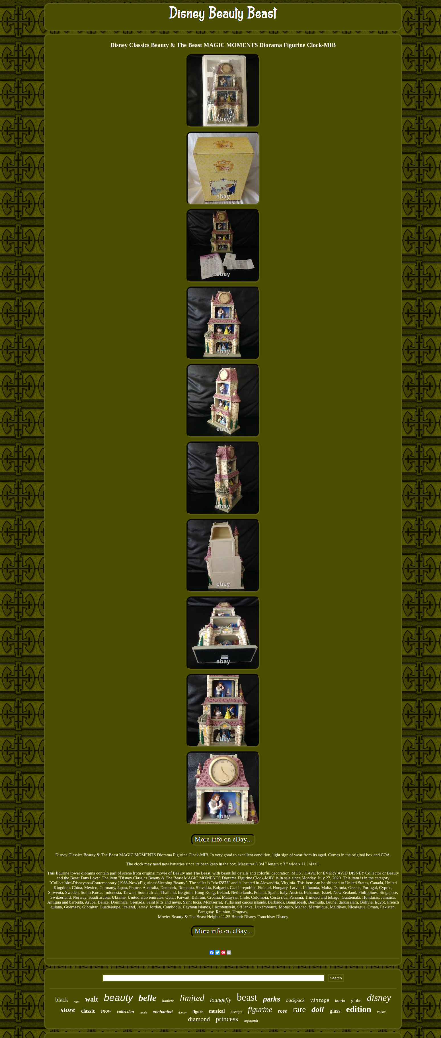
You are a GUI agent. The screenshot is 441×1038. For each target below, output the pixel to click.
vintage (319, 1000)
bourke (340, 1001)
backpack (295, 1000)
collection (125, 1011)
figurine (260, 1009)
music (381, 1012)
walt (91, 999)
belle (147, 998)
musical (217, 1011)
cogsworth (251, 1021)
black (61, 999)
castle (143, 1012)
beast (247, 997)
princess (227, 1019)
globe (356, 1000)
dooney (182, 1012)
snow (106, 1011)
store (68, 1010)
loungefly (220, 1000)
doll (317, 1009)
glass (335, 1011)
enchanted (163, 1012)
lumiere (168, 1001)
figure (197, 1011)
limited (192, 998)
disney (379, 998)
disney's (236, 1012)
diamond (199, 1019)
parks (271, 999)
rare (299, 1009)
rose (282, 1011)
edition (358, 1009)
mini (76, 1001)
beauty (118, 997)
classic (88, 1011)
